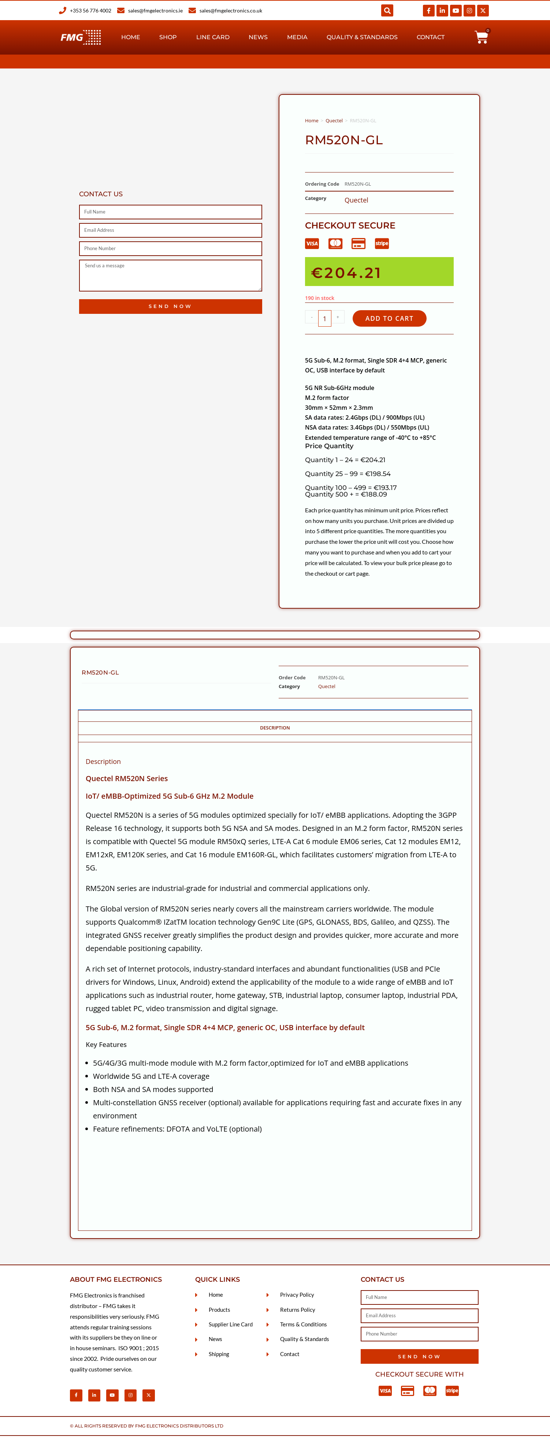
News (258, 37)
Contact (431, 37)
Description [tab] (275, 729)
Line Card (213, 37)
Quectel (334, 120)
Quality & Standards (362, 37)
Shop (168, 37)
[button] (387, 10)
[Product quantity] (324, 319)
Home (130, 37)
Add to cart (393, 319)
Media (297, 37)
